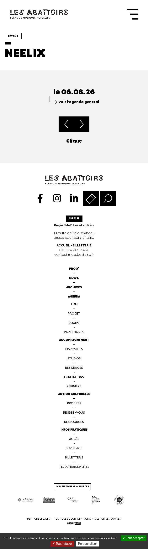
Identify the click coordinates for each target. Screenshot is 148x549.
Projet (74, 316)
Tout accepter (133, 538)
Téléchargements (74, 469)
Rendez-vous (74, 415)
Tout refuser (62, 543)
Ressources (74, 425)
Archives (74, 290)
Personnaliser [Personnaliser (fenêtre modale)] (87, 543)
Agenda (74, 299)
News (74, 281)
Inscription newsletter (72, 489)
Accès (74, 442)
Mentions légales (38, 521)
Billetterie (74, 460)
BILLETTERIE (81, 248)
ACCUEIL (63, 248)
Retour (13, 39)
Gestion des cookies (108, 521)
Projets (74, 406)
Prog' (74, 271)
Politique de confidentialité (72, 521)
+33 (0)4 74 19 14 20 (74, 253)
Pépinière (74, 389)
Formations (74, 380)
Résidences (74, 370)
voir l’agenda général (78, 105)
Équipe (74, 326)
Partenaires (74, 335)
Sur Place (74, 451)
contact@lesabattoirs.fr (74, 257)
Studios (74, 361)
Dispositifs (74, 352)
